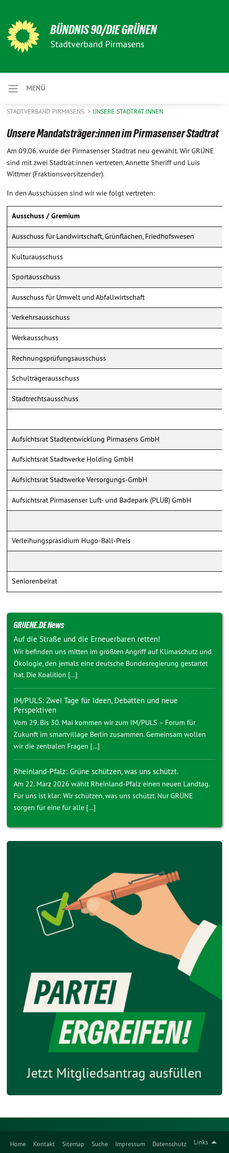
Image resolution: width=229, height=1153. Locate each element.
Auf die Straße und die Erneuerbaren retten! (87, 639)
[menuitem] (18, 1142)
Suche (100, 1144)
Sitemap (73, 1144)
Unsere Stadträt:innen (128, 111)
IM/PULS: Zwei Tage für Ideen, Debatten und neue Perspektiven (96, 705)
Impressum (130, 1144)
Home (18, 1144)
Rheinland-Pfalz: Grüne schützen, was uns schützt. (96, 771)
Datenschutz (169, 1144)
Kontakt (44, 1144)
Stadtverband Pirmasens (46, 111)
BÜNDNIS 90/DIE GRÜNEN (103, 30)
